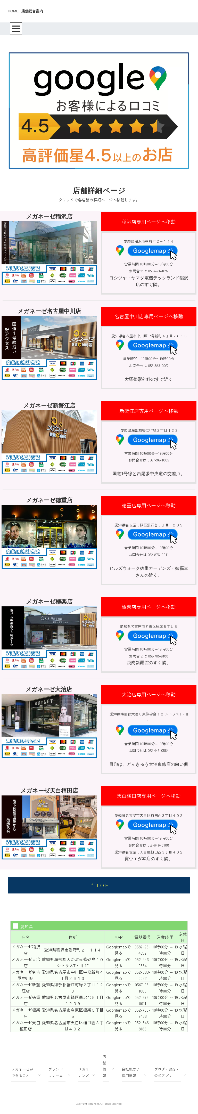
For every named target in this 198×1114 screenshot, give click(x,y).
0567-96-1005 (142, 987)
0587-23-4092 (142, 950)
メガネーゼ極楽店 (25, 1013)
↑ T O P (99, 885)
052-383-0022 (143, 975)
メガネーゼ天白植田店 (25, 1025)
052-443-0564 (143, 962)
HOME (13, 11)
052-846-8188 (143, 1025)
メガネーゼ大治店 (25, 962)
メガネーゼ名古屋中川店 (25, 975)
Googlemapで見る (118, 950)
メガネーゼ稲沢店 (25, 950)
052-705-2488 (142, 1013)
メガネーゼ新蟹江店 (25, 987)
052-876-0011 (142, 1000)
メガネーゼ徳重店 (25, 1000)
